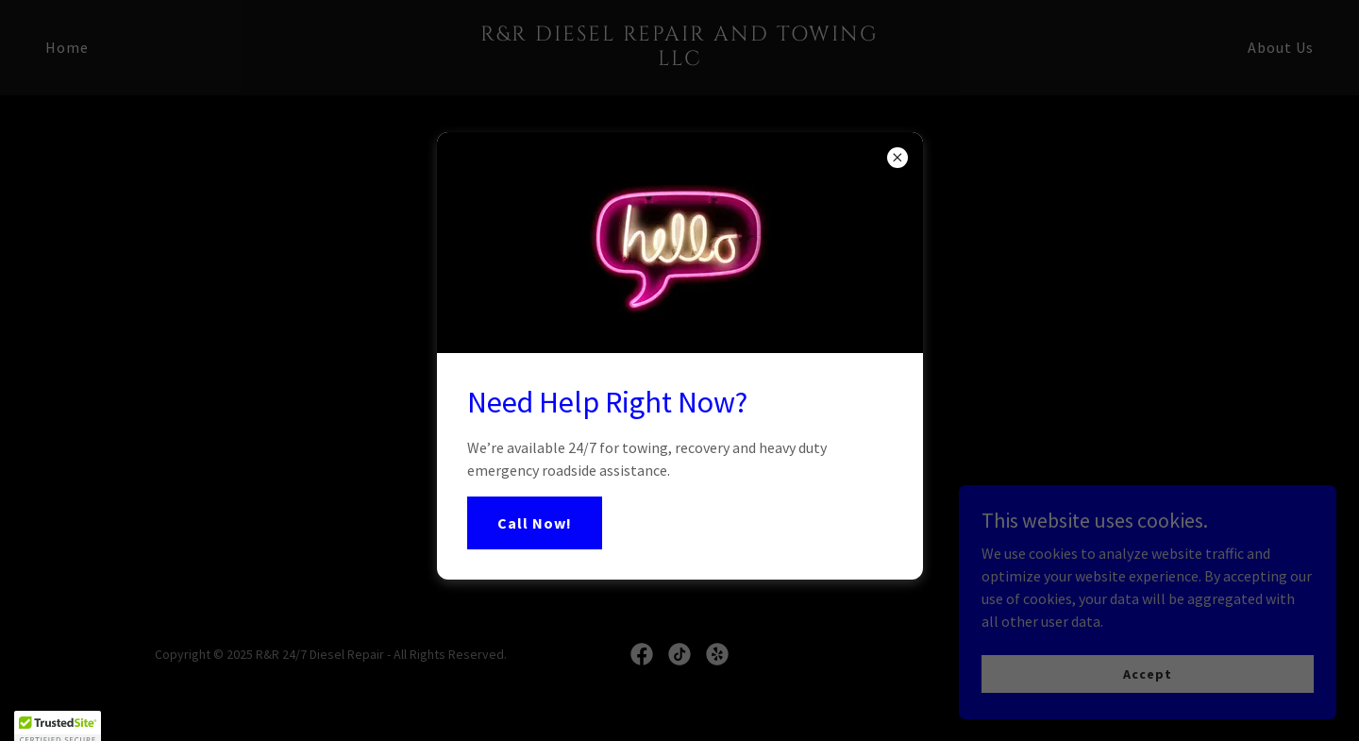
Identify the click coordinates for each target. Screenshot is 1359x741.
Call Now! (534, 523)
